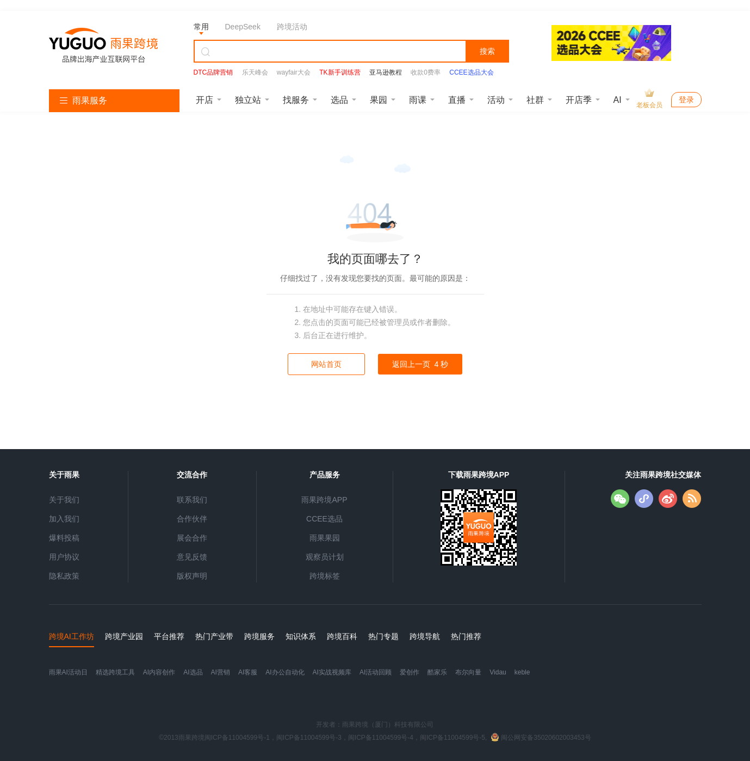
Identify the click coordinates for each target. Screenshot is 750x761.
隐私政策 (64, 576)
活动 (496, 100)
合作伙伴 (192, 518)
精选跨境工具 (115, 672)
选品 (339, 100)
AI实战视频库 (332, 672)
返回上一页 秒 (420, 364)
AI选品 (192, 672)
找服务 (296, 100)
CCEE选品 (324, 518)
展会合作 (192, 537)
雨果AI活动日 (68, 672)
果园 (378, 100)
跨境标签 (324, 576)
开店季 (579, 100)
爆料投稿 (64, 537)
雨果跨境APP (324, 499)
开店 (204, 100)
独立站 (248, 100)
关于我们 (64, 499)
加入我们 (64, 518)
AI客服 (247, 672)
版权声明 (192, 576)
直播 (457, 100)
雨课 (417, 100)
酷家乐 (437, 672)
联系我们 (192, 499)
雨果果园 (324, 537)
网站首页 (326, 364)
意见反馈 (192, 557)
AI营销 (220, 672)
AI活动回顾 (375, 672)
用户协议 (64, 557)
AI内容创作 (159, 672)
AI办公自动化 (284, 672)
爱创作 (409, 672)
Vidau (497, 672)
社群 (535, 100)
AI (617, 100)
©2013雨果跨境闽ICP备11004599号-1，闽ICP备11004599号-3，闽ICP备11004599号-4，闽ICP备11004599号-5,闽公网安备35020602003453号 (375, 737)
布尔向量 (468, 672)
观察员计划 (325, 557)
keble (522, 672)
